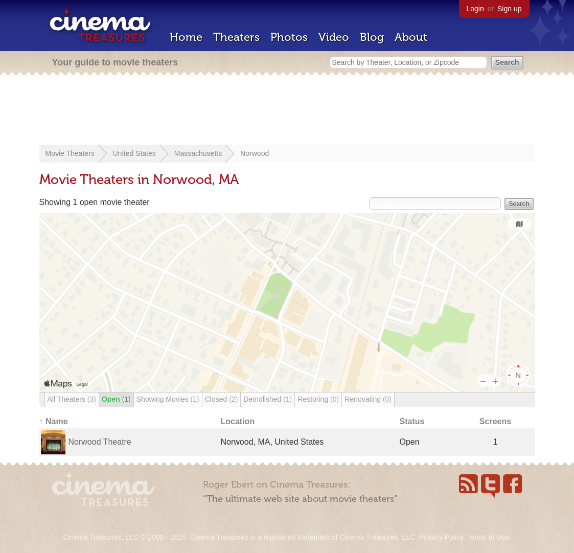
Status (412, 421)
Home (186, 37)
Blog (372, 37)
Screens (495, 421)
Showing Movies (167, 399)
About (411, 37)
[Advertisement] (287, 111)
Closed (221, 399)
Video (333, 37)
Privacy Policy (441, 537)
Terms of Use (488, 537)
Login (475, 9)
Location (238, 421)
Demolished (267, 399)
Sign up (509, 9)
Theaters (236, 37)
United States (134, 153)
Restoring (318, 399)
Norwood (254, 153)
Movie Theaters (70, 153)
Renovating (368, 399)
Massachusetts (198, 153)
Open (116, 399)
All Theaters (72, 399)
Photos (289, 37)
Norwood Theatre (99, 441)
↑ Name (53, 421)
